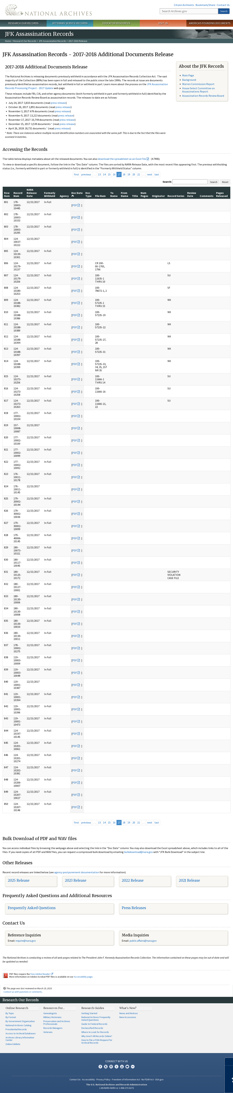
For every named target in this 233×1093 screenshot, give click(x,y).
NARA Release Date (32, 193)
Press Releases (134, 908)
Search (223, 11)
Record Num (18, 194)
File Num (100, 196)
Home (8, 40)
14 (104, 174)
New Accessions (127, 1017)
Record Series (175, 196)
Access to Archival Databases (21, 1033)
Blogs (127, 1067)
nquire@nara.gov (26, 940)
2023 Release (75, 880)
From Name (124, 194)
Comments (206, 196)
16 (114, 174)
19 (128, 174)
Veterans (48, 1032)
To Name (114, 194)
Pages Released (222, 194)
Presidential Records (16, 1029)
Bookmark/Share (205, 5)
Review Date (191, 194)
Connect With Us (116, 1061)
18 (124, 174)
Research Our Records (23, 23)
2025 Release (18, 880)
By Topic (10, 1013)
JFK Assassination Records (52, 40)
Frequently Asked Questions (32, 908)
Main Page (188, 75)
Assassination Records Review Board (203, 95)
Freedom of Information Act (126, 1079)
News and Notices (128, 1013)
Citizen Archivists (184, 5)
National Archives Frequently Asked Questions (95, 1018)
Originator (158, 196)
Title (135, 196)
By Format (11, 1017)
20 (133, 174)
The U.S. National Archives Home (48, 10)
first (76, 174)
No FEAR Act (147, 1079)
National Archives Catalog (18, 1025)
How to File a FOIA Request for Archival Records (96, 1041)
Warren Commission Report (198, 84)
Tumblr (116, 1067)
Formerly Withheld (49, 194)
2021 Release (189, 880)
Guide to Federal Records (94, 1023)
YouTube (122, 1067)
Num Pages (144, 194)
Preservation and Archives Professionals (56, 1022)
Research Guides (92, 1008)
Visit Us (163, 23)
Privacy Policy (103, 1079)
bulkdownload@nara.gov (138, 852)
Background (189, 79)
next (149, 174)
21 (138, 174)
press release (58, 102)
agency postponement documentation (76, 872)
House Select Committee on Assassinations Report (198, 90)
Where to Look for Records (95, 1032)
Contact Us (223, 5)
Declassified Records (92, 1028)
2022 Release (133, 880)
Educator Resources (116, 23)
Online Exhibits (13, 1044)
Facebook (100, 1067)
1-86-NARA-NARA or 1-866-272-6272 (116, 1087)
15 (109, 174)
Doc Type (88, 194)
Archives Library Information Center (20, 1039)
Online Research (17, 1008)
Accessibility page (83, 976)
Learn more (203, 1086)
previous (86, 174)
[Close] (229, 1061)
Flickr (133, 1067)
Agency (64, 196)
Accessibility (88, 1079)
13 (99, 174)
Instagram (111, 1067)
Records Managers (52, 1028)
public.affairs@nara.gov (143, 940)
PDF (74, 205)
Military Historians (52, 1017)
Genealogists (50, 1013)
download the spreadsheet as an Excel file (122, 158)
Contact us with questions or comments (23, 991)
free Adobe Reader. (41, 974)
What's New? (127, 1008)
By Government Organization (20, 1021)
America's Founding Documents (209, 23)
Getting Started (89, 1013)
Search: (167, 181)
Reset (225, 182)
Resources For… (54, 1008)
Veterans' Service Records (70, 23)
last (156, 174)
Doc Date (77, 194)
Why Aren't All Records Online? (96, 1036)
